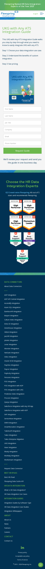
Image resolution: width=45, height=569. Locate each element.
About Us (7, 520)
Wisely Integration (10, 451)
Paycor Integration (11, 369)
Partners (7, 528)
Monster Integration (11, 348)
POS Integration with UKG (13, 390)
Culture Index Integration (13, 320)
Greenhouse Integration (13, 328)
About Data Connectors (13, 286)
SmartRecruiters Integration (14, 427)
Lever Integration (10, 344)
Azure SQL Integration (12, 307)
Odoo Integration (10, 357)
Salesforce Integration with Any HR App (18, 406)
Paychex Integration (11, 365)
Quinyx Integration (11, 402)
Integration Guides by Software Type (17, 503)
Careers (7, 532)
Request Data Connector (13, 468)
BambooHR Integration (12, 311)
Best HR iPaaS (9, 477)
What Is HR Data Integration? (15, 490)
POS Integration (10, 381)
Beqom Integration (11, 315)
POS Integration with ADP (13, 386)
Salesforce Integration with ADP (16, 410)
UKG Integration (10, 443)
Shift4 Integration (10, 423)
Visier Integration (10, 447)
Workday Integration (11, 456)
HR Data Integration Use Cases (15, 494)
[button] (36, 14)
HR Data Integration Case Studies (16, 507)
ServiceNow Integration (13, 418)
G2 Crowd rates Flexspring (17, 192)
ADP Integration (10, 295)
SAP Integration (10, 414)
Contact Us (8, 541)
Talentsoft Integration (12, 431)
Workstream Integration (13, 460)
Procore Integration (11, 398)
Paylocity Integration (11, 373)
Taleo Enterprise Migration (14, 439)
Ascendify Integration (12, 303)
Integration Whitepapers (13, 511)
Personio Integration (11, 377)
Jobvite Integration (11, 340)
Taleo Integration (10, 435)
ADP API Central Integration (14, 299)
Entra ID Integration (11, 324)
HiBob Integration (10, 332)
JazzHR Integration (11, 336)
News (6, 524)
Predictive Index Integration (14, 394)
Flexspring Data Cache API (14, 481)
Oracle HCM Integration (13, 361)
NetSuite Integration (11, 353)
